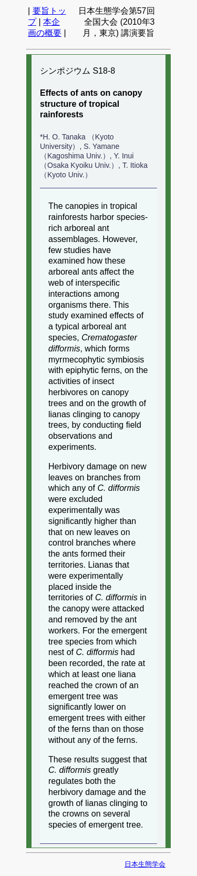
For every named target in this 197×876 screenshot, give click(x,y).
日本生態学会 (145, 864)
